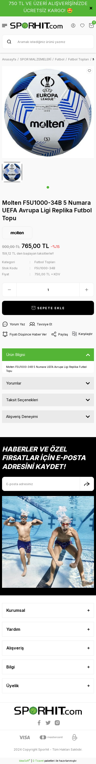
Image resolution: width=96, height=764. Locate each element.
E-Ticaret (38, 760)
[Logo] (36, 26)
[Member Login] (73, 25)
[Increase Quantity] (87, 290)
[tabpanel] (12, 172)
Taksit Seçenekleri (22, 399)
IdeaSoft (24, 760)
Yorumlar (13, 383)
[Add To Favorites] (89, 71)
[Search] (48, 42)
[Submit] (87, 484)
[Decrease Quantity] (9, 290)
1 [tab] (48, 187)
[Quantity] (48, 290)
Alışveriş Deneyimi (22, 416)
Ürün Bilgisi (15, 354)
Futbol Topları (44, 262)
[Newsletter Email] (48, 484)
